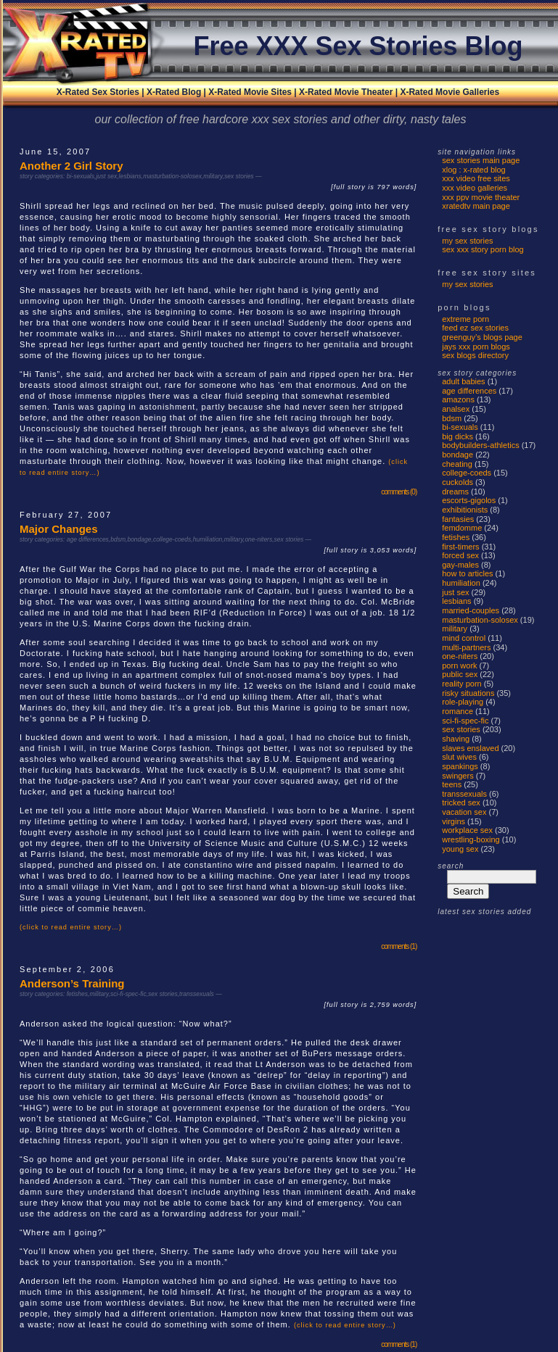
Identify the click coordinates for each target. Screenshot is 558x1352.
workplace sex (467, 830)
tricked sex (461, 802)
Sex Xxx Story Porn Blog (483, 249)
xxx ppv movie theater (481, 197)
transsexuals (196, 994)
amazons (458, 399)
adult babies (463, 381)
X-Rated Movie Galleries (449, 92)
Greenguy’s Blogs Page (482, 337)
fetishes (77, 994)
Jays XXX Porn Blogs (476, 346)
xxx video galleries (474, 187)
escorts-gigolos (469, 500)
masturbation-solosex (172, 176)
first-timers (460, 546)
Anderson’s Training (72, 983)
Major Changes (59, 529)
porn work (459, 665)
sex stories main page (481, 160)
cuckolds (457, 482)
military (212, 176)
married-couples (470, 610)
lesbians (130, 176)
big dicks (457, 436)
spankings (460, 766)
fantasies (458, 519)
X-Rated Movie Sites (250, 92)
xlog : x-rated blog (473, 169)
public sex (459, 674)
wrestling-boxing (470, 839)
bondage (139, 539)
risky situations (468, 693)
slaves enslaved (470, 748)
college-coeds (172, 539)
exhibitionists (465, 509)
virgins (453, 821)
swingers (457, 775)
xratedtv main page (476, 206)
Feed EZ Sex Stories (475, 327)
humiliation (208, 539)
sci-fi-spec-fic (128, 994)
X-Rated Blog (174, 92)
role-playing (462, 701)
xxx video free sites (476, 178)
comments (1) (399, 946)
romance (457, 711)
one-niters (258, 539)
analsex (455, 409)
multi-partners (466, 647)
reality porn (461, 683)
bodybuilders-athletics (480, 445)
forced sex (460, 555)
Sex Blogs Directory (475, 355)
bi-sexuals (80, 176)
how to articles (467, 573)
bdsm (118, 539)
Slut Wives (459, 756)
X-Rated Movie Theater (346, 92)
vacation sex (464, 812)
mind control (463, 638)
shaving (455, 738)
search (451, 866)
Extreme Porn (465, 319)
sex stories (239, 176)
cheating (457, 464)
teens (451, 784)
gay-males (460, 564)
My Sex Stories (467, 240)
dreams (455, 491)
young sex (460, 849)
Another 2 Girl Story (71, 165)
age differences (88, 539)
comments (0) (399, 492)
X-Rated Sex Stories (98, 92)
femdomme (462, 527)
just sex (106, 176)
